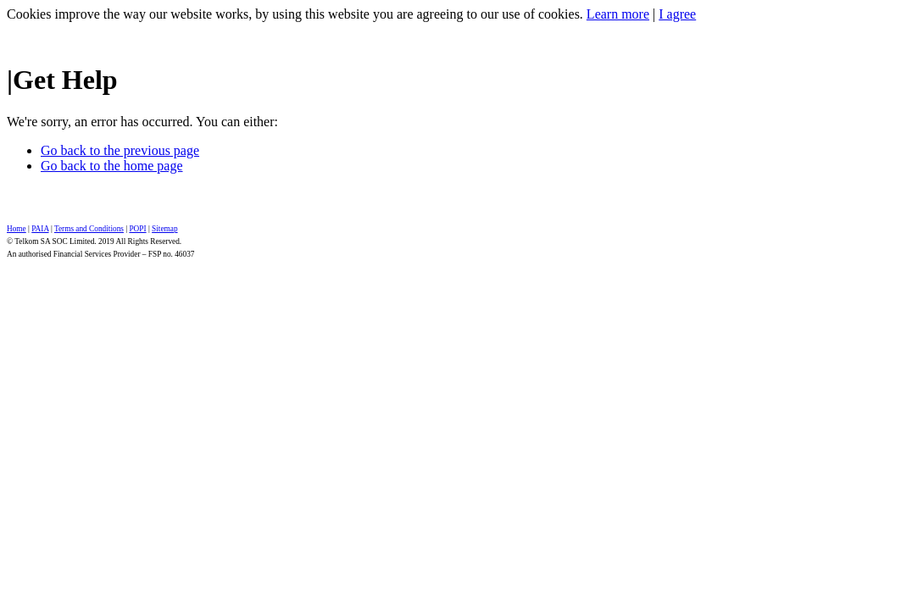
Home (16, 229)
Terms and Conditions (89, 229)
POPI (137, 229)
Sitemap (164, 229)
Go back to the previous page (120, 150)
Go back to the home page (112, 165)
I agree (677, 14)
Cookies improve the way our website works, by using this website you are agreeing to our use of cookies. (295, 14)
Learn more (618, 14)
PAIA (39, 229)
